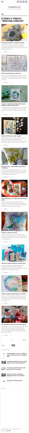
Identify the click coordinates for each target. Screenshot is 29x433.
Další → (25, 340)
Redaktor (6, 51)
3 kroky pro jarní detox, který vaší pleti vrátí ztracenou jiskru (16, 368)
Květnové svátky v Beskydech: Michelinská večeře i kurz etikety (16, 374)
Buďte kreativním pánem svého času (11, 73)
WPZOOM (9, 430)
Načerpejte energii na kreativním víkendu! (12, 42)
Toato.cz (14, 7)
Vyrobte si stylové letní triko (9, 232)
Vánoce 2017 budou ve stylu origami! (11, 136)
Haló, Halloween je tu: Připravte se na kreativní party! (14, 199)
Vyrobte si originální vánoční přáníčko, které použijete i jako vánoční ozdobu (13, 104)
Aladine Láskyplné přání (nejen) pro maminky (13, 294)
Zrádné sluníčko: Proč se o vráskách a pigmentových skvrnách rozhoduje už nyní (17, 355)
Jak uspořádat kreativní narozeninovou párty (13, 324)
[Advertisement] (14, 405)
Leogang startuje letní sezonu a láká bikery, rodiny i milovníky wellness (17, 362)
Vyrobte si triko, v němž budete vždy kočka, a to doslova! (13, 167)
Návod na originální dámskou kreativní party (13, 263)
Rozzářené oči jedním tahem (14, 380)
